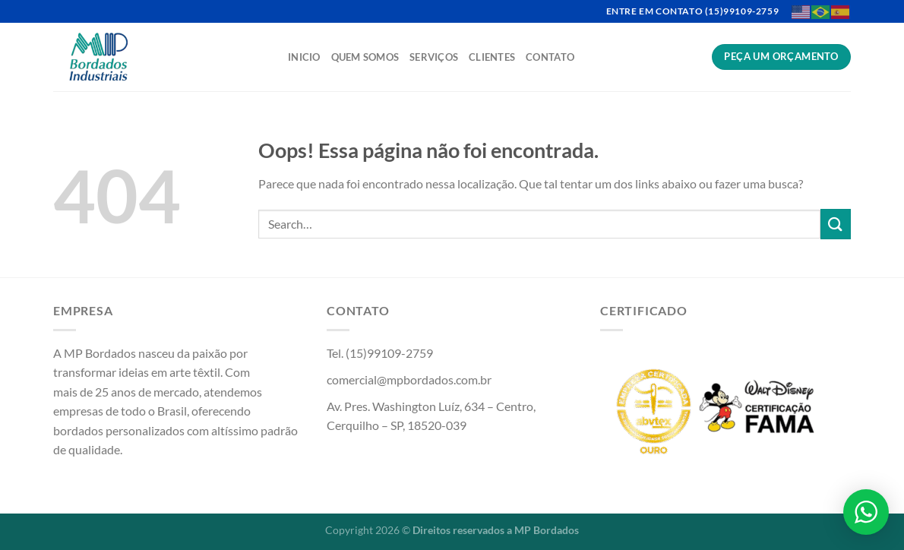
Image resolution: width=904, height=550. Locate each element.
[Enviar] (835, 224)
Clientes (492, 57)
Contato (550, 57)
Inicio (304, 57)
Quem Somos (365, 57)
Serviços (433, 57)
